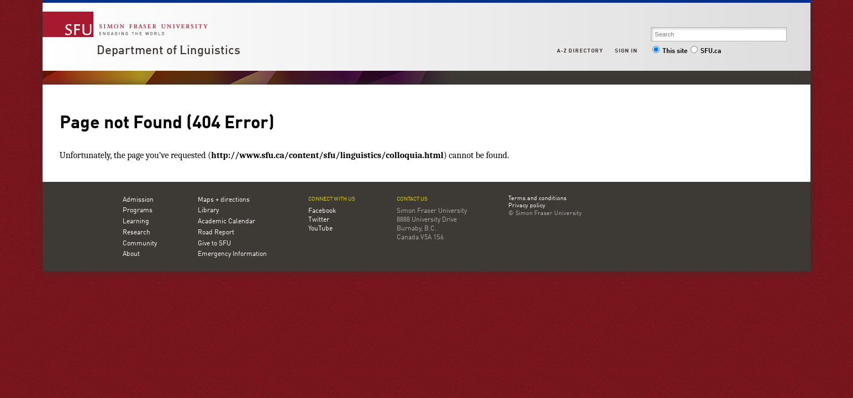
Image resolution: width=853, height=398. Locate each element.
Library (208, 210)
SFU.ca (706, 51)
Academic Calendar (226, 221)
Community (140, 243)
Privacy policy (526, 206)
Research (136, 232)
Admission (138, 200)
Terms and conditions (537, 199)
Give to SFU (214, 243)
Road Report (216, 232)
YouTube (320, 229)
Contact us (412, 199)
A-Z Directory (580, 51)
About (131, 254)
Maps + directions (224, 200)
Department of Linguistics (168, 51)
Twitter (318, 220)
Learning (136, 221)
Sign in (626, 51)
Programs (137, 210)
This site (670, 51)
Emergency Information (232, 254)
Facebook (322, 211)
